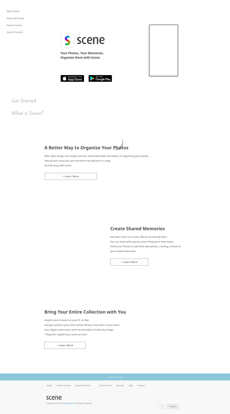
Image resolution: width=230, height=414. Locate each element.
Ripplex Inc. (70, 403)
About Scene (13, 11)
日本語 (161, 406)
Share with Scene (15, 18)
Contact (141, 385)
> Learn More (70, 176)
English (173, 406)
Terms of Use (105, 385)
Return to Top (115, 377)
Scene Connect (14, 25)
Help (131, 385)
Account (120, 385)
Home (49, 385)
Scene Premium (15, 32)
